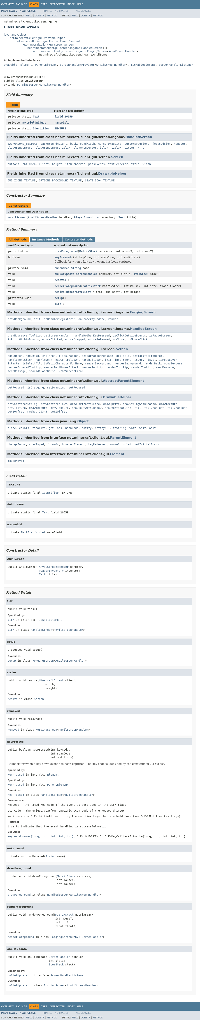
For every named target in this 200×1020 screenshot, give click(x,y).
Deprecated (57, 4)
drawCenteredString (22, 403)
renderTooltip (92, 367)
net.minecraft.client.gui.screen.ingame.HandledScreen (64, 47)
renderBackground (98, 363)
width (147, 164)
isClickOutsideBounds (129, 335)
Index (71, 4)
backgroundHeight (54, 143)
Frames (48, 11)
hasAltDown (44, 359)
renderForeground (68, 286)
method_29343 (37, 411)
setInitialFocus (146, 444)
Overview (7, 4)
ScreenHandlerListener (176, 64)
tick (58, 303)
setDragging (56, 387)
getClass (55, 428)
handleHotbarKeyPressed (91, 335)
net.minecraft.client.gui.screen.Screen (47, 44)
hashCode (71, 428)
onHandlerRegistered (59, 319)
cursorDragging (109, 143)
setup (59, 298)
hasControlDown (66, 359)
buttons (13, 164)
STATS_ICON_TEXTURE (100, 180)
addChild (32, 355)
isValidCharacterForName (63, 363)
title (135, 164)
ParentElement (46, 64)
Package (21, 4)
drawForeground (66, 251)
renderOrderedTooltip (24, 367)
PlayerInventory (86, 217)
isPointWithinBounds (23, 339)
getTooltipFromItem (147, 355)
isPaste (13, 363)
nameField (62, 122)
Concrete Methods (79, 239)
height (57, 164)
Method (52, 15)
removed (60, 280)
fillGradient (154, 407)
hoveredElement (73, 444)
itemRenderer (75, 164)
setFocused (77, 387)
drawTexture (168, 403)
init (37, 319)
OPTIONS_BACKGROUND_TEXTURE (60, 180)
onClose (118, 339)
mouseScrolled (120, 444)
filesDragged (68, 355)
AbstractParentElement (123, 381)
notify (87, 428)
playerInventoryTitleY (90, 147)
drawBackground (19, 319)
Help (80, 4)
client (44, 164)
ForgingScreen (27, 84)
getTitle (122, 355)
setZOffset (58, 411)
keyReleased (97, 444)
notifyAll (102, 428)
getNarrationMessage (97, 355)
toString (119, 428)
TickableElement (143, 64)
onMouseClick (137, 339)
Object (83, 421)
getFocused (16, 387)
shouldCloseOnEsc (42, 371)
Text (36, 116)
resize (60, 291)
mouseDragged (75, 339)
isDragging (35, 387)
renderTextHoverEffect (61, 367)
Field (29, 15)
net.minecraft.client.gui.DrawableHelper (37, 37)
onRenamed (62, 268)
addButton (15, 355)
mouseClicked (52, 339)
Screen (117, 157)
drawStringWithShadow (139, 403)
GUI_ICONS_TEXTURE (22, 180)
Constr (40, 15)
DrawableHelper (112, 173)
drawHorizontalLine (85, 403)
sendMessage (165, 367)
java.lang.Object (15, 34)
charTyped (36, 444)
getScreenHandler (57, 335)
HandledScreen (138, 137)
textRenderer (118, 164)
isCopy (139, 359)
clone (12, 428)
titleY (129, 147)
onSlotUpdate (64, 273)
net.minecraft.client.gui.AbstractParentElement (48, 41)
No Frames (62, 11)
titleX (116, 147)
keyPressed (63, 257)
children (29, 164)
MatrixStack (88, 251)
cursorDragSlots (136, 143)
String (76, 268)
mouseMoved (16, 460)
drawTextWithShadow (87, 407)
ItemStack (141, 273)
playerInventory (20, 147)
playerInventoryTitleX (53, 147)
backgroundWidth (82, 143)
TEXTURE (60, 128)
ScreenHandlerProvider (77, 64)
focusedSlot (162, 143)
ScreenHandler (86, 273)
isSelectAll (31, 363)
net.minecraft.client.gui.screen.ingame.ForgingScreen (70, 51)
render (113, 319)
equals (24, 428)
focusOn (53, 444)
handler (179, 143)
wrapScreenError (71, 371)
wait (132, 428)
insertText (123, 359)
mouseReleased (99, 339)
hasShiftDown (91, 359)
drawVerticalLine (118, 407)
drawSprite (111, 403)
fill (137, 407)
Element (26, 64)
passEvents (96, 164)
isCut (152, 359)
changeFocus (17, 444)
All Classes (83, 11)
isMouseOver (168, 359)
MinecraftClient (78, 291)
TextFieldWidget (33, 122)
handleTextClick (20, 359)
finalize (38, 428)
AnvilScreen (17, 217)
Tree (44, 4)
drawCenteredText (54, 403)
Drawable (10, 64)
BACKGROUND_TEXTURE (22, 143)
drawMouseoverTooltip (24, 335)
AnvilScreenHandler (122, 51)
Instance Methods (45, 239)
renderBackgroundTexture (163, 363)
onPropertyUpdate (91, 319)
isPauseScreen (160, 335)
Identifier (41, 128)
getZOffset (16, 411)
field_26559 (64, 116)
